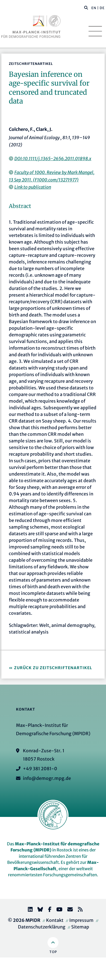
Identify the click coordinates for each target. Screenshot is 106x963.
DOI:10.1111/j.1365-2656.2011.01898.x (52, 158)
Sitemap (80, 927)
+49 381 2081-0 (40, 768)
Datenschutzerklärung (41, 927)
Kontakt (54, 920)
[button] (86, 7)
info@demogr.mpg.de (47, 778)
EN (93, 8)
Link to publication (32, 187)
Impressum (81, 920)
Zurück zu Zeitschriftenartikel (53, 667)
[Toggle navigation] (95, 31)
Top (53, 952)
